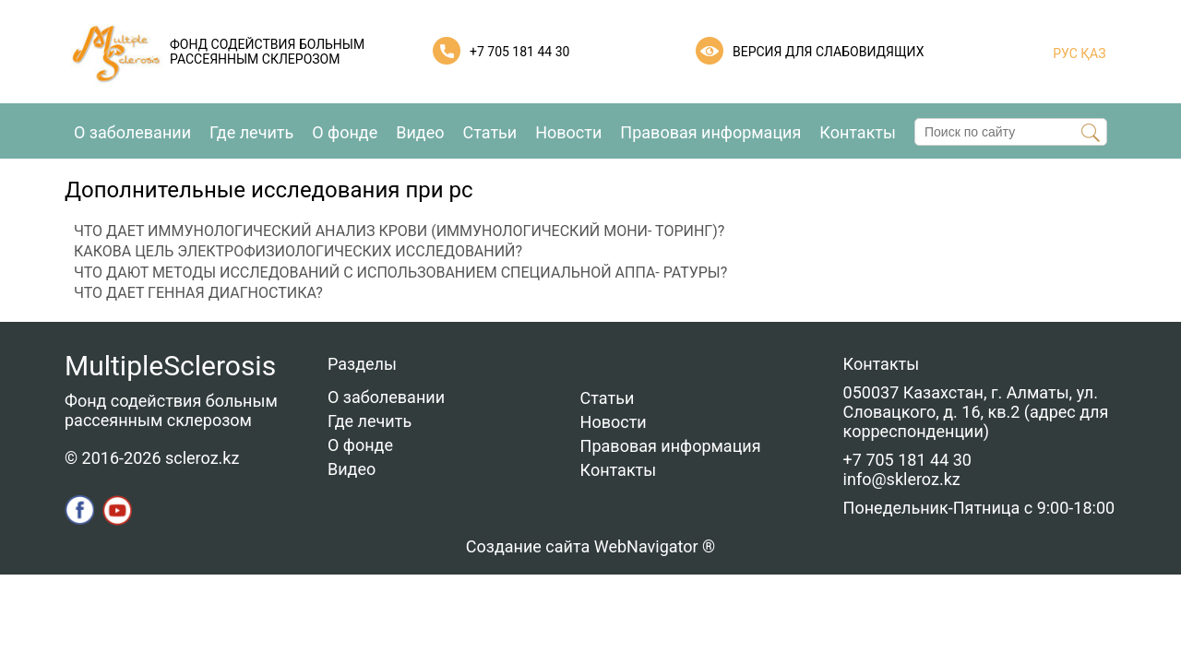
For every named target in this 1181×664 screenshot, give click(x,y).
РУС (1065, 53)
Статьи (490, 132)
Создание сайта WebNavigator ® (590, 546)
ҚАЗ (1092, 53)
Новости (568, 132)
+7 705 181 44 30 (519, 51)
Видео (420, 132)
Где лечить (251, 132)
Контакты (857, 132)
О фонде (344, 132)
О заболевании (132, 132)
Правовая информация (710, 132)
